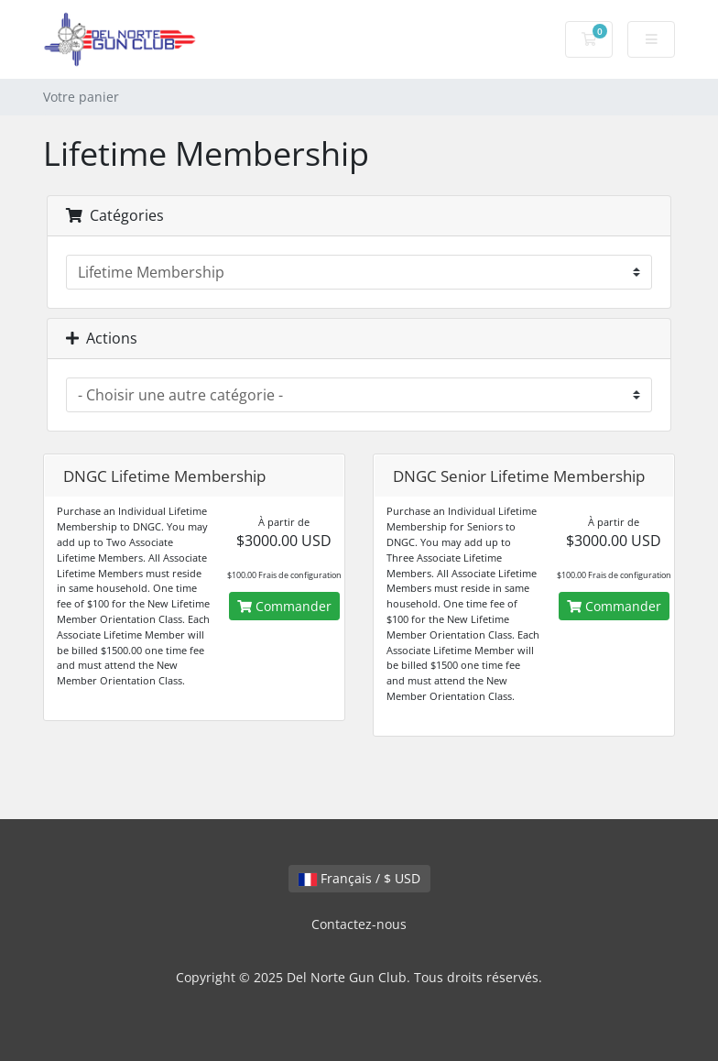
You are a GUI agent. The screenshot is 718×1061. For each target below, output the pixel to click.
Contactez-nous (359, 924)
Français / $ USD (359, 878)
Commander (284, 606)
